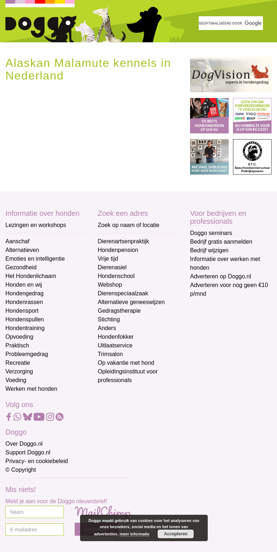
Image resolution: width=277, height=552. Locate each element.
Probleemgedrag (26, 354)
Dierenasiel (112, 267)
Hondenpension (118, 250)
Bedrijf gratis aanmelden (221, 242)
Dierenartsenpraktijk (123, 241)
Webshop (110, 285)
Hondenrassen (24, 302)
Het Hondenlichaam (30, 276)
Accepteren (176, 533)
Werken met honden (31, 389)
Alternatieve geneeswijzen (131, 302)
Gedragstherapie (119, 311)
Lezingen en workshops (35, 225)
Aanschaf (17, 241)
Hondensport (22, 311)
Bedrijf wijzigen (209, 250)
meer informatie (135, 534)
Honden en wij (23, 285)
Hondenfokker (116, 337)
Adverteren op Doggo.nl (220, 276)
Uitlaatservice (115, 345)
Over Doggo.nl (24, 444)
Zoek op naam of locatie (128, 225)
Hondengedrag (24, 293)
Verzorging (19, 371)
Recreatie (17, 363)
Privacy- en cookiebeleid (36, 461)
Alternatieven (22, 250)
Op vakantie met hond (126, 363)
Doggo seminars (211, 233)
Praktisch (17, 345)
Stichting (109, 319)
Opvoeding (19, 337)
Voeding (15, 380)
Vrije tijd (108, 259)
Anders (107, 328)
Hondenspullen (24, 319)
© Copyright (20, 470)
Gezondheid (20, 267)
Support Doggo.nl (27, 452)
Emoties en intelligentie (35, 259)
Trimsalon (110, 354)
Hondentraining (25, 328)
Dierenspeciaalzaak (123, 293)
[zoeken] (231, 23)
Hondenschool (116, 276)
